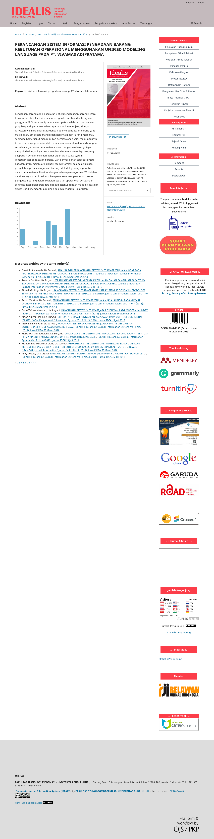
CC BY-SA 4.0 (177, 791)
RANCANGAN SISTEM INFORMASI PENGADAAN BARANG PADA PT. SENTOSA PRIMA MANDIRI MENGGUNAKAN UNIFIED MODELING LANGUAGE (85, 335)
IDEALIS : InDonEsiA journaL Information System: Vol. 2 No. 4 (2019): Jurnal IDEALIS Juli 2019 (81, 285)
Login (40, 23)
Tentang (145, 23)
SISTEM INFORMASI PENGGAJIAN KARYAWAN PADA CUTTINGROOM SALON (100, 316)
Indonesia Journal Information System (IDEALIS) (43, 791)
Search (196, 23)
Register (26, 23)
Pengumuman (82, 23)
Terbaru (52, 23)
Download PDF (119, 136)
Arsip (65, 23)
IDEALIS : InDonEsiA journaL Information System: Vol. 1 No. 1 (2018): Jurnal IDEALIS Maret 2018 (80, 348)
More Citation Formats (120, 190)
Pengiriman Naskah (106, 23)
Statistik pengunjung (179, 632)
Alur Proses (128, 23)
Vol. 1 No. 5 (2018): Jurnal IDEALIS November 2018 (62, 34)
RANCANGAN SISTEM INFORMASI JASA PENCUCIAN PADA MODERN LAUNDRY (104, 310)
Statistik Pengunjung (170, 659)
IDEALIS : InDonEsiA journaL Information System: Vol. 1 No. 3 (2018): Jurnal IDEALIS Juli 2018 (73, 320)
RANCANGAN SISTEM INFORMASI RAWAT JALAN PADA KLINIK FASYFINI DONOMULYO (98, 353)
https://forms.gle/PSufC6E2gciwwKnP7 (185, 293)
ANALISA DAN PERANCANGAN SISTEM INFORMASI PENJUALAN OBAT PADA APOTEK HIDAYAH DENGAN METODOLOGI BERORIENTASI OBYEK (81, 272)
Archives (29, 34)
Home (13, 23)
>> (34, 362)
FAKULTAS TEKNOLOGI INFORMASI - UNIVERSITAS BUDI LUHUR (112, 791)
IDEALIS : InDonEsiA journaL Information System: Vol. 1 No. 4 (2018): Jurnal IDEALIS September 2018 (81, 275)
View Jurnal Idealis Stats (28, 802)
